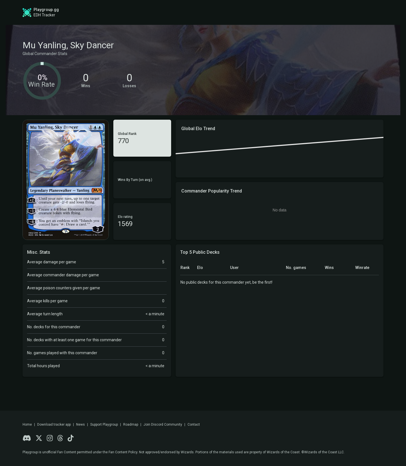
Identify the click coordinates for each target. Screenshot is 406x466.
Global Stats (155, 12)
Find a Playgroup (238, 12)
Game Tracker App (287, 12)
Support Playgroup (104, 424)
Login (365, 12)
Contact (193, 424)
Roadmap (197, 12)
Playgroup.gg (46, 9)
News (80, 424)
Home (27, 424)
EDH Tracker (44, 15)
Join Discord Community (163, 424)
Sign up (335, 12)
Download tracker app (54, 424)
